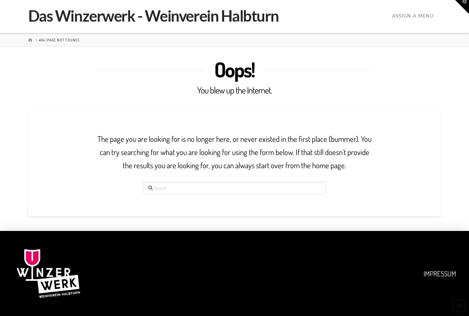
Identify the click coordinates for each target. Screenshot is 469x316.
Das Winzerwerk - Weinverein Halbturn (153, 15)
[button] (462, 7)
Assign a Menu (412, 16)
